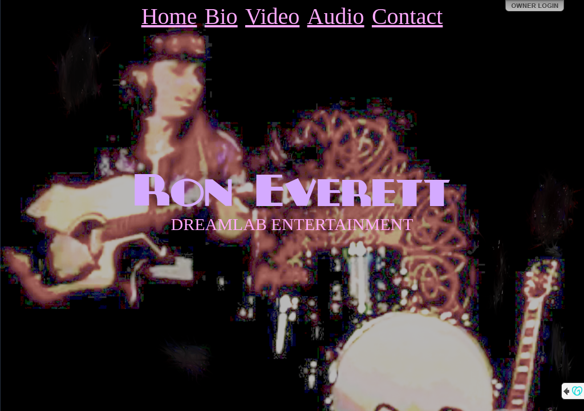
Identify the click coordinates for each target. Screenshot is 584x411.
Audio (335, 16)
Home (169, 16)
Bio (221, 16)
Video (272, 16)
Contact (407, 16)
